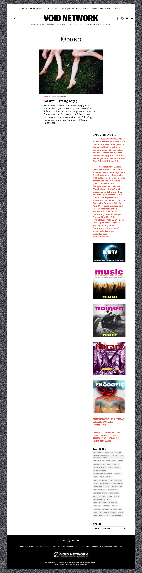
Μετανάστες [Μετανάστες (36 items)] (113, 503)
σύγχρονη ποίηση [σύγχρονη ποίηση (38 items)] (116, 516)
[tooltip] (118, 18)
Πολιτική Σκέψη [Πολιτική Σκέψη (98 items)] (116, 509)
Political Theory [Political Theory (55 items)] (106, 477)
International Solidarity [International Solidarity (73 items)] (102, 474)
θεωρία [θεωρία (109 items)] (120, 512)
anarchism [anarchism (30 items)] (109, 453)
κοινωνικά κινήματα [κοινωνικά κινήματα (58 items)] (100, 516)
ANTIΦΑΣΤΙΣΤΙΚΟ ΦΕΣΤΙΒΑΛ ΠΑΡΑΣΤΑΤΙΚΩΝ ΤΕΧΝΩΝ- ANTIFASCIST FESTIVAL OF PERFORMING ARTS (107, 437)
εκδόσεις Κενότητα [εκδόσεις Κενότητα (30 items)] (109, 512)
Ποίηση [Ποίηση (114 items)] (114, 506)
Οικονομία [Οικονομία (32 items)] (106, 506)
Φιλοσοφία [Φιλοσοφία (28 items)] (97, 512)
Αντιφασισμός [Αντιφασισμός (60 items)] (113, 490)
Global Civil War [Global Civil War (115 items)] (113, 464)
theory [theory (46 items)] (95, 483)
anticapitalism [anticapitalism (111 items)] (98, 461)
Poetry (47, 97)
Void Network (49, 563)
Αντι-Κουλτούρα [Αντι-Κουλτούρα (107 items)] (117, 487)
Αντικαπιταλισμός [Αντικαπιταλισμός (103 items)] (99, 490)
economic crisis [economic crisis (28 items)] (99, 464)
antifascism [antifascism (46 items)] (110, 461)
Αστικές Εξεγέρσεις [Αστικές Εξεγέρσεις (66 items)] (100, 493)
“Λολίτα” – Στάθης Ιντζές (60, 101)
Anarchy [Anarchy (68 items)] (118, 453)
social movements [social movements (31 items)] (100, 480)
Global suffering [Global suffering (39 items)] (99, 471)
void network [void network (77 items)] (118, 483)
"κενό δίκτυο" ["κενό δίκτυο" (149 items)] (98, 453)
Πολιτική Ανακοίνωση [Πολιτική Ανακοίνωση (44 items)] (101, 509)
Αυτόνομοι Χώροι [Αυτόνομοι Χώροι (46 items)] (99, 496)
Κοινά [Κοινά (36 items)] (109, 500)
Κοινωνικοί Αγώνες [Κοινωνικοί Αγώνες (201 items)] (100, 503)
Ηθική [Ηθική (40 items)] (109, 496)
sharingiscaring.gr (80, 564)
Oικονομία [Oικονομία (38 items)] (117, 474)
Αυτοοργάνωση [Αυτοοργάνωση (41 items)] (114, 493)
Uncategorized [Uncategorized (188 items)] (105, 483)
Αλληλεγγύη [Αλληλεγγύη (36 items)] (97, 487)
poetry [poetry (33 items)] (95, 477)
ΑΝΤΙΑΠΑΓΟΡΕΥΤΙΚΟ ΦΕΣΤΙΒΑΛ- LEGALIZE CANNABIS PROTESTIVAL (109, 422)
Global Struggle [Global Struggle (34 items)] (114, 467)
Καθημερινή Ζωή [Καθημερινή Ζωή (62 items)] (99, 500)
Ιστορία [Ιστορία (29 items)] (116, 496)
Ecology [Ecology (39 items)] (120, 461)
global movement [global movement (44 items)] (99, 467)
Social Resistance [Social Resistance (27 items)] (115, 480)
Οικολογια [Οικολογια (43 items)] (97, 506)
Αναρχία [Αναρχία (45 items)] (107, 487)
